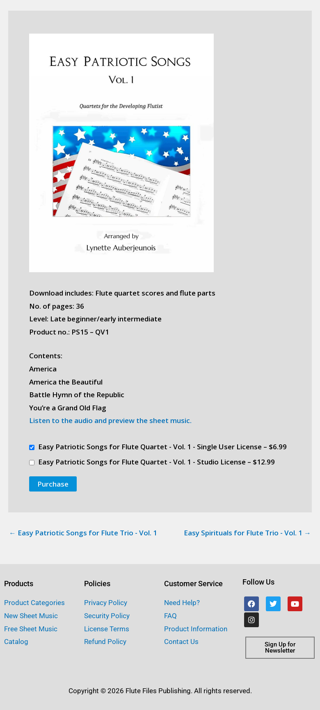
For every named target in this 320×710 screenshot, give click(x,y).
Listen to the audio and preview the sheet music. (110, 420)
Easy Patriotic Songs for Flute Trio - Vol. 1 (83, 532)
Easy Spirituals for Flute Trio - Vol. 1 (247, 532)
